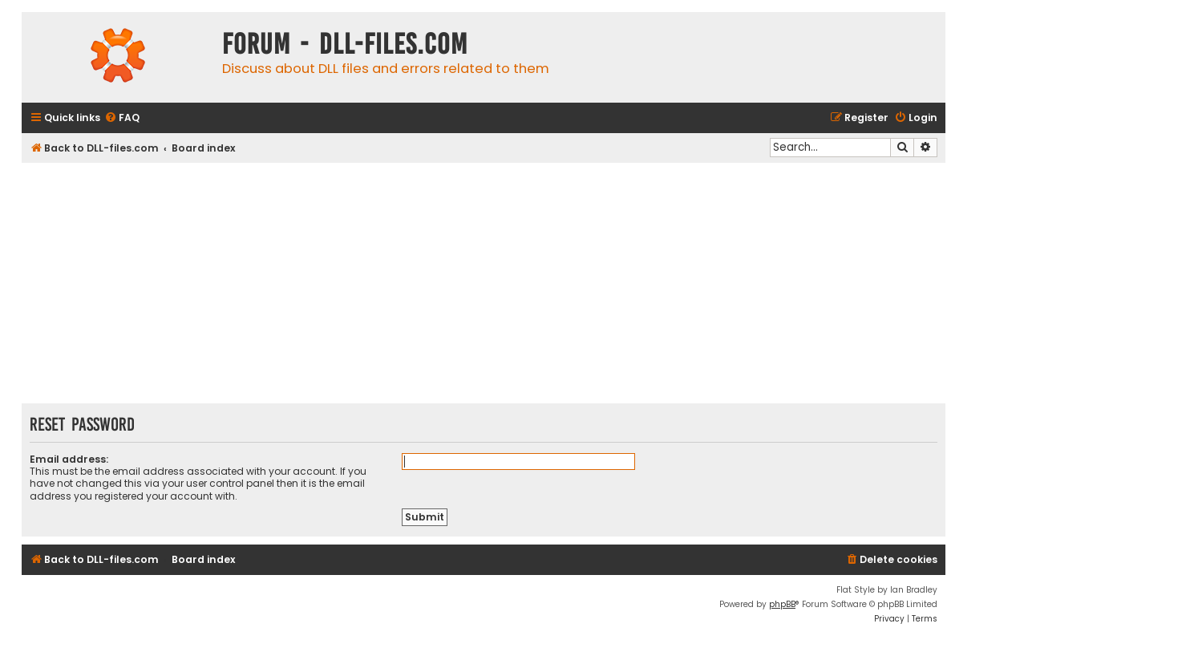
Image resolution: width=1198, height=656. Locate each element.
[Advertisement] (483, 283)
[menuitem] (122, 118)
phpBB (782, 604)
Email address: (69, 459)
